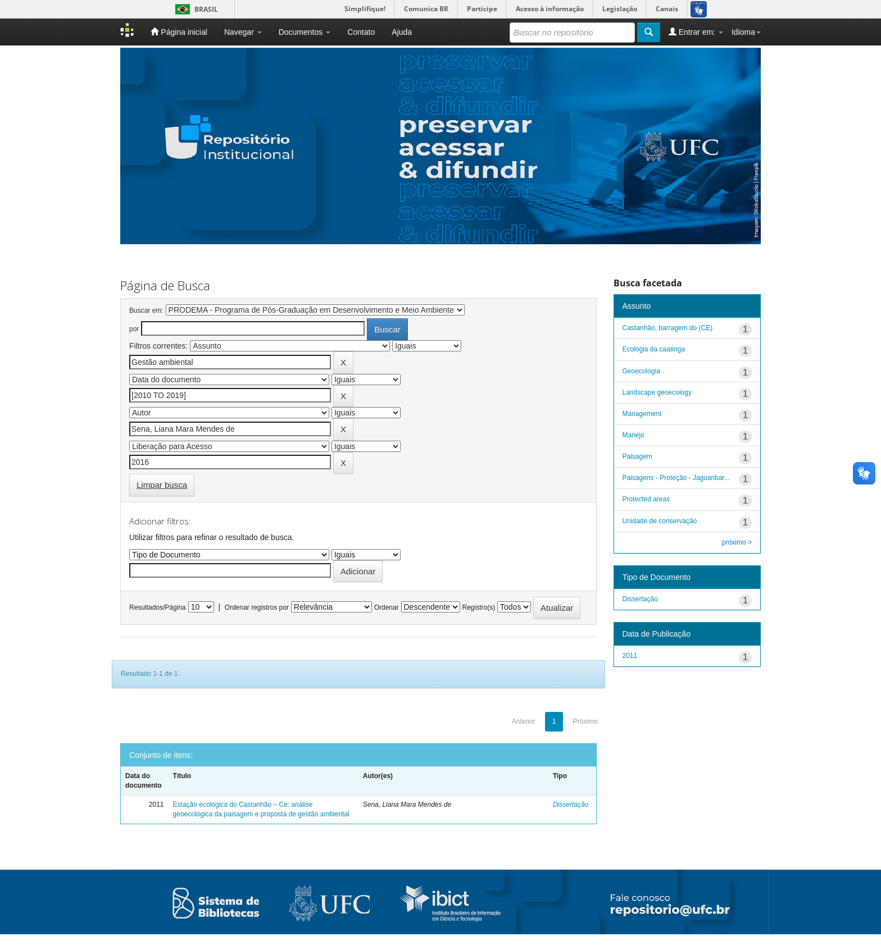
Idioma (746, 32)
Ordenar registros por (257, 607)
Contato (361, 32)
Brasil (194, 9)
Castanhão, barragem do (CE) (668, 328)
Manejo (633, 435)
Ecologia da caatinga (654, 349)
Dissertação (570, 804)
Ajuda (402, 32)
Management (642, 414)
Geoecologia (641, 371)
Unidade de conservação (660, 521)
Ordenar (386, 607)
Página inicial (179, 31)
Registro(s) (478, 607)
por (134, 329)
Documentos (304, 32)
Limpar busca (162, 485)
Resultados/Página (157, 607)
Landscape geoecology (657, 392)
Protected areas (646, 499)
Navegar (243, 32)
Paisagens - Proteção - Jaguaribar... (676, 478)
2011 (630, 656)
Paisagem (637, 456)
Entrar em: (696, 31)
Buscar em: (146, 310)
